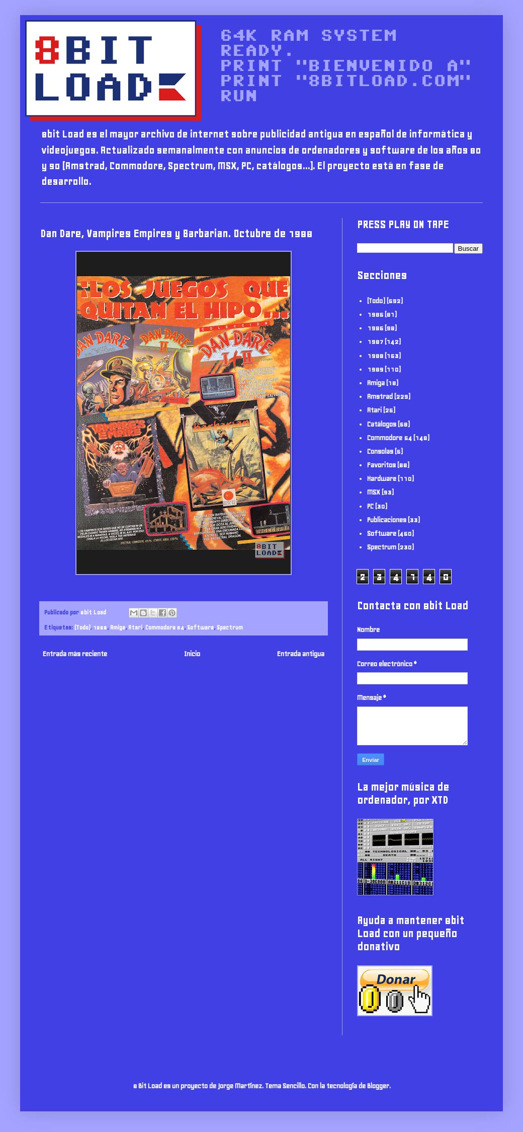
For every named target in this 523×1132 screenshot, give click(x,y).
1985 (375, 314)
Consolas (380, 451)
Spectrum (230, 627)
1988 (100, 627)
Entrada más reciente (75, 654)
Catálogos (381, 424)
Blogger (378, 1086)
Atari (135, 627)
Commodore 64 (164, 627)
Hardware (381, 478)
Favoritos (381, 465)
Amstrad (380, 396)
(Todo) (82, 627)
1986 (375, 328)
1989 (375, 369)
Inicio (192, 654)
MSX (373, 492)
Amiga (117, 627)
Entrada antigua (300, 654)
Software (200, 627)
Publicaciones (386, 520)
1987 (375, 341)
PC (370, 506)
